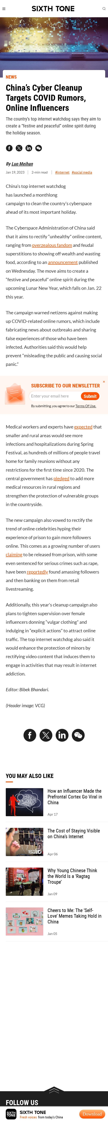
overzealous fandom (52, 245)
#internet (62, 172)
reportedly (37, 571)
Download (92, 1114)
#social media (82, 172)
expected (83, 426)
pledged (61, 478)
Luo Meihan (22, 164)
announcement (63, 262)
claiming (14, 554)
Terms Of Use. (85, 406)
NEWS (11, 77)
